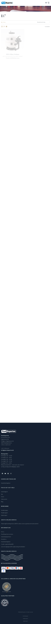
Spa (2, 494)
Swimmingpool (4, 491)
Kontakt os (3, 539)
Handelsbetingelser (5, 483)
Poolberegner (4, 512)
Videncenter (4, 499)
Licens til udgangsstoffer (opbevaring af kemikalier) (13, 546)
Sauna (2, 496)
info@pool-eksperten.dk (7, 450)
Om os (2, 531)
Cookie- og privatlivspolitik (7, 544)
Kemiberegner (4, 510)
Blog (2, 501)
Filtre (4, 22)
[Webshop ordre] (43, 22)
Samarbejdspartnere (6, 536)
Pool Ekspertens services (7, 534)
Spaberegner (4, 515)
